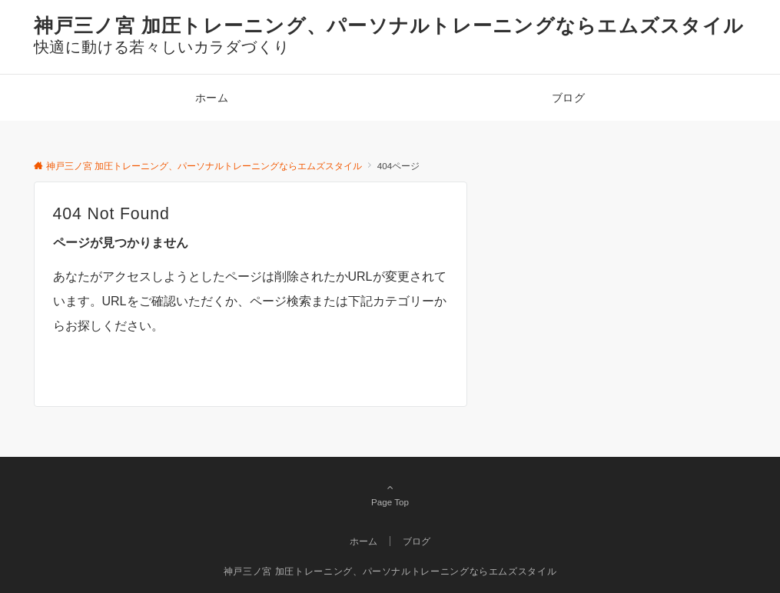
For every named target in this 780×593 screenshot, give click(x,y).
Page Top (390, 494)
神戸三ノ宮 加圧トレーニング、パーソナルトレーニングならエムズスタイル (389, 25)
